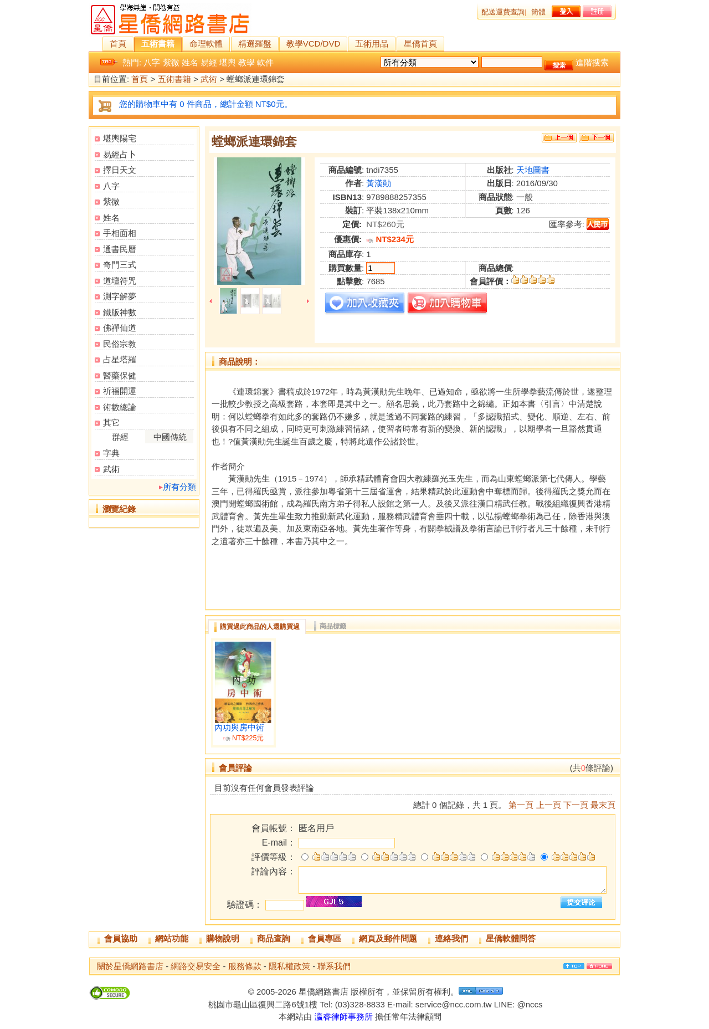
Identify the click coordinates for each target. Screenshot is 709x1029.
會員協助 (120, 938)
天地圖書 (532, 170)
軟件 (265, 62)
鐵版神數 (119, 312)
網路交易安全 (195, 966)
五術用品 (371, 43)
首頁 (118, 43)
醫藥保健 (119, 375)
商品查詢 (273, 938)
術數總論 (119, 407)
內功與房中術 (239, 727)
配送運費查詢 (503, 12)
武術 (209, 79)
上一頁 (548, 805)
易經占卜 (119, 154)
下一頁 (575, 805)
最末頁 (602, 805)
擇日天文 (119, 170)
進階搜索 (592, 62)
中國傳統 (170, 437)
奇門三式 (119, 264)
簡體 (538, 12)
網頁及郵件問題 (388, 938)
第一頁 (520, 805)
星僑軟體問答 (511, 938)
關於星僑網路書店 (130, 966)
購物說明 (222, 938)
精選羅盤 (254, 43)
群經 (120, 437)
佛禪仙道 (119, 327)
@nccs (529, 1004)
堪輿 (227, 62)
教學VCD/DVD (313, 43)
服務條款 (244, 966)
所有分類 (179, 487)
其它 (111, 422)
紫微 (171, 62)
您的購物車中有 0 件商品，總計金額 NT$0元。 (205, 104)
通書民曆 (119, 249)
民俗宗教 (119, 344)
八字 (151, 62)
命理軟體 (206, 43)
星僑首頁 (420, 43)
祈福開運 (119, 391)
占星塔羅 (119, 359)
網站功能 (171, 938)
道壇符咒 (119, 280)
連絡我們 (451, 938)
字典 (111, 453)
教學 (246, 62)
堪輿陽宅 (119, 138)
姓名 (190, 62)
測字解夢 (119, 296)
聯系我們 (334, 966)
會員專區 (324, 938)
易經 (209, 62)
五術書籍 (157, 43)
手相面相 (119, 233)
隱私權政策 (289, 966)
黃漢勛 (378, 183)
